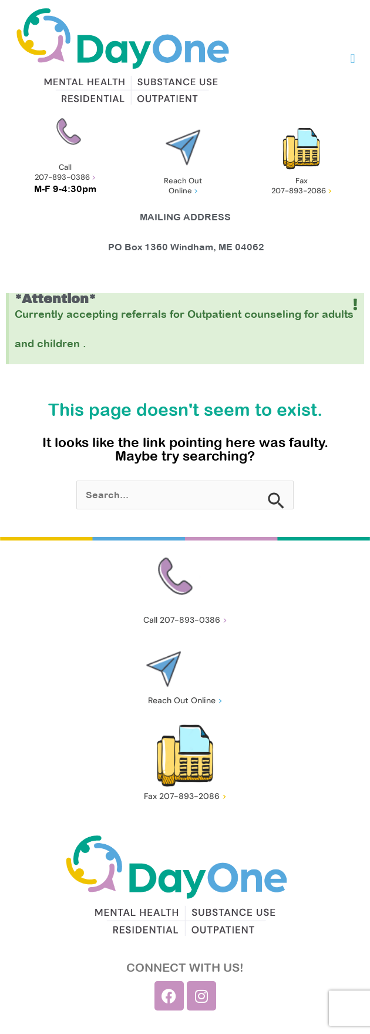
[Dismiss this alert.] (355, 305)
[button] (352, 59)
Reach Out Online (183, 186)
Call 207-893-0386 (65, 172)
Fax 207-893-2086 (301, 186)
